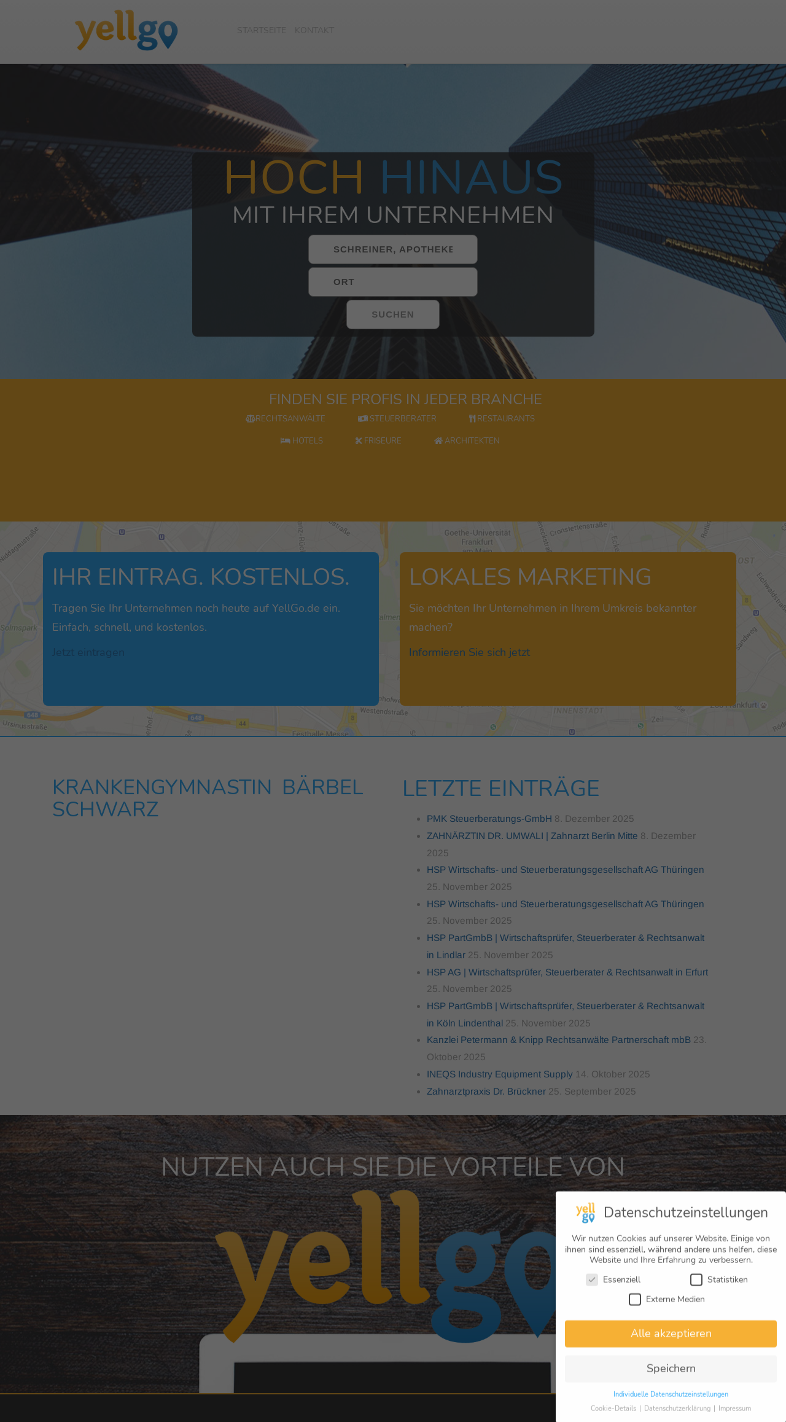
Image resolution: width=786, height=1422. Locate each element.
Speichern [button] (671, 1377)
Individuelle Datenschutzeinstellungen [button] (670, 1403)
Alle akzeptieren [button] (671, 1342)
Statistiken (719, 1289)
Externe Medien (667, 1309)
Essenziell (613, 1289)
